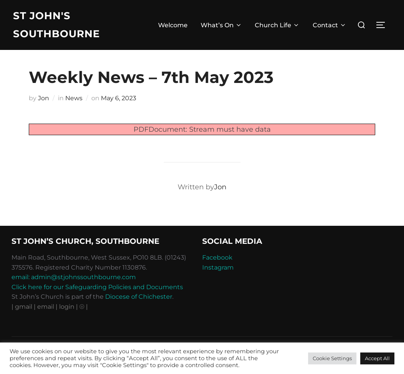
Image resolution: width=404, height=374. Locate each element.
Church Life (277, 25)
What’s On (221, 25)
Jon (43, 98)
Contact (329, 25)
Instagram (218, 267)
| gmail (23, 306)
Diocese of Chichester (138, 296)
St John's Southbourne (56, 25)
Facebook (217, 257)
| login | (67, 306)
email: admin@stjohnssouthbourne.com (74, 277)
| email (45, 306)
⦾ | (83, 306)
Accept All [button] (377, 358)
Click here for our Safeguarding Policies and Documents (97, 287)
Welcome (173, 25)
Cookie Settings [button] (332, 358)
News (73, 98)
